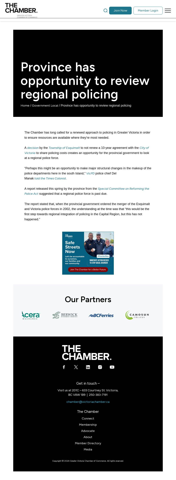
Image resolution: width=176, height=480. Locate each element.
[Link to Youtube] (112, 367)
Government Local (45, 105)
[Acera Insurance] (30, 315)
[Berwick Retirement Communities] (66, 315)
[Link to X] (76, 367)
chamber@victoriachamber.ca (88, 402)
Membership (88, 425)
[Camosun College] (138, 315)
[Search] (105, 10)
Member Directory (88, 443)
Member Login (148, 10)
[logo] (21, 10)
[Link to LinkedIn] (88, 367)
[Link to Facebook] (64, 367)
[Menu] (167, 10)
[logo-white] (86, 352)
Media (88, 449)
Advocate (88, 431)
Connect (88, 418)
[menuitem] (133, 10)
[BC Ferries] (102, 315)
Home (25, 105)
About (88, 437)
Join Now (120, 10)
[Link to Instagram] (100, 367)
